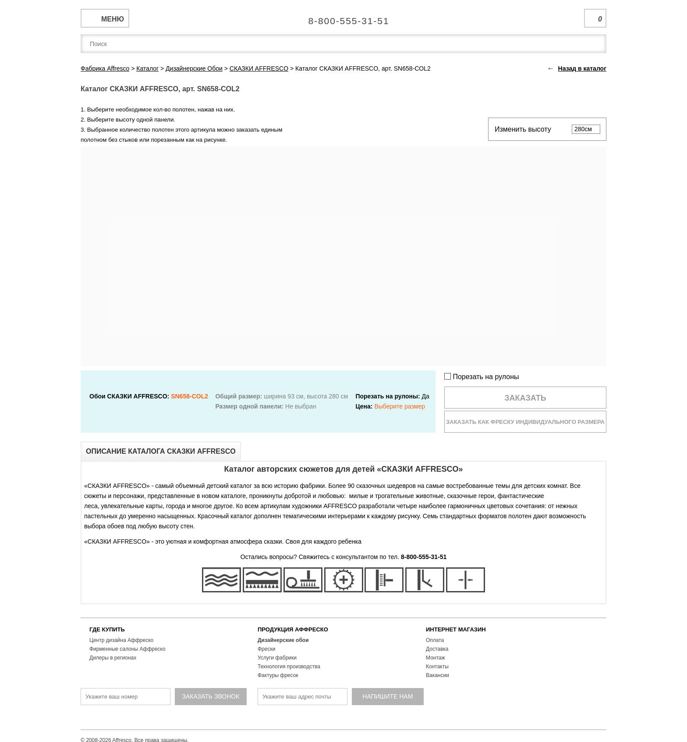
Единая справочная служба (344, 17)
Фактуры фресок (278, 675)
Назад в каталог (582, 68)
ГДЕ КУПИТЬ (107, 629)
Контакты (437, 666)
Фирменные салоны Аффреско (127, 649)
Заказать (525, 398)
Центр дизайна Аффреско (121, 640)
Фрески (266, 649)
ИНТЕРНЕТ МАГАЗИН (456, 629)
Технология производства (289, 666)
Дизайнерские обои (283, 640)
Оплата (435, 640)
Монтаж (435, 658)
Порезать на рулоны (481, 376)
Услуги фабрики (277, 658)
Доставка (437, 649)
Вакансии (437, 675)
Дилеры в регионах (112, 658)
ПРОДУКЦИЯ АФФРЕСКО (293, 629)
